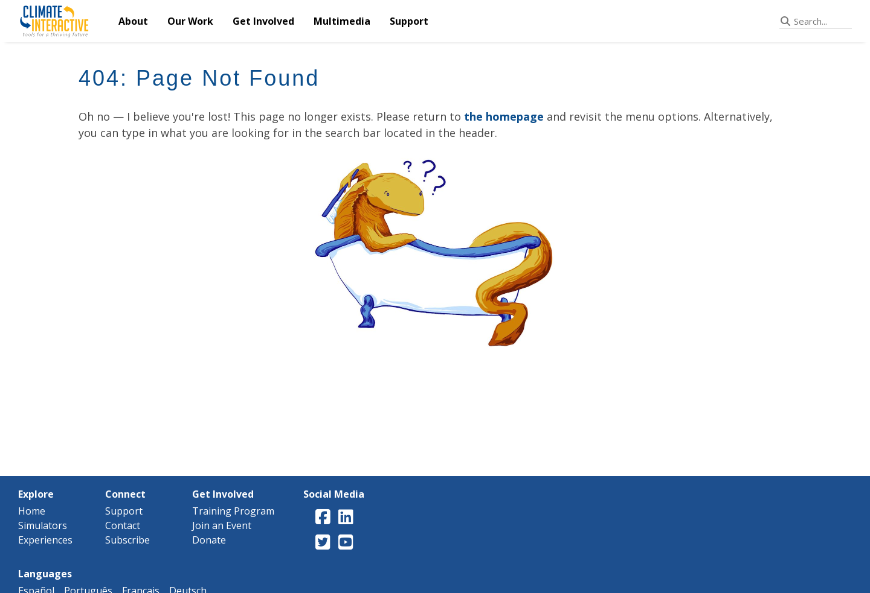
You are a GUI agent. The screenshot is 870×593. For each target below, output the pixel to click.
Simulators (42, 525)
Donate (209, 540)
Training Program (233, 511)
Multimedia (342, 21)
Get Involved (263, 21)
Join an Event (221, 525)
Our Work (190, 21)
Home (31, 511)
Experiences (45, 540)
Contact (122, 525)
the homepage (504, 116)
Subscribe (127, 540)
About (133, 21)
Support (409, 21)
